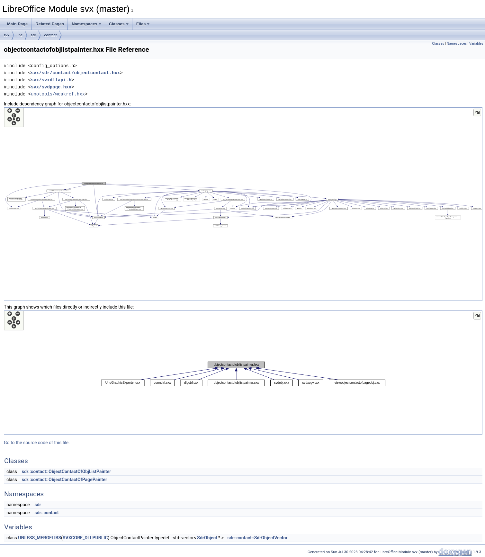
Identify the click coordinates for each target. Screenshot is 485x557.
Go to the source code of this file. (37, 442)
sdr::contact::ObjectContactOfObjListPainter (66, 471)
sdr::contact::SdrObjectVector (257, 537)
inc (19, 35)
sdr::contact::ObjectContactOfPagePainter (64, 479)
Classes (119, 24)
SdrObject (207, 537)
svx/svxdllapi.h (51, 80)
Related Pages (49, 24)
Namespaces (86, 24)
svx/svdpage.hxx (51, 87)
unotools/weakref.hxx (58, 94)
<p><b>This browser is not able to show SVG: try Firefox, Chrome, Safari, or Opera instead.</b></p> (243, 204)
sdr (33, 35)
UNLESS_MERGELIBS (39, 537)
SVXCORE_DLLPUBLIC (85, 537)
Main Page (17, 24)
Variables (476, 43)
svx (6, 35)
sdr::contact (46, 512)
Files (143, 24)
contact (50, 35)
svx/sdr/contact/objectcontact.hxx (75, 73)
